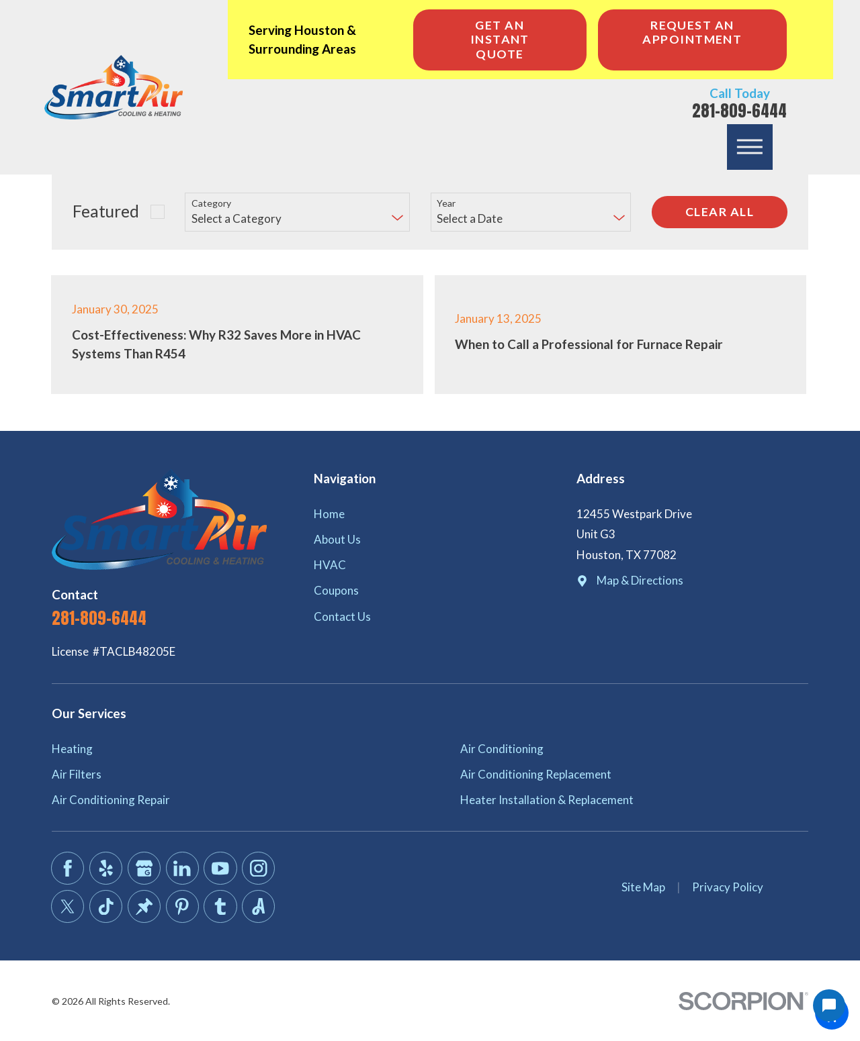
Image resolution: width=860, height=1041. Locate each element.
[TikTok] (105, 906)
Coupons (336, 590)
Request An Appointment (692, 32)
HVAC (330, 565)
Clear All (719, 211)
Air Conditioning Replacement (535, 774)
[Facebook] (67, 868)
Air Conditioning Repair (111, 800)
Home (329, 514)
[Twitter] (67, 906)
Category (211, 203)
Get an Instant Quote (499, 39)
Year (446, 203)
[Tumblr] (220, 906)
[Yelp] (105, 868)
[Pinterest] (182, 906)
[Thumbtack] (144, 906)
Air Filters (76, 774)
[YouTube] (220, 868)
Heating (72, 749)
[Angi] (258, 906)
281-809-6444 (739, 111)
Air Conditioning (502, 749)
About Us (337, 539)
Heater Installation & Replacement (547, 800)
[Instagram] (258, 868)
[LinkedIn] (182, 868)
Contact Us (342, 616)
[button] (750, 147)
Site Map (643, 887)
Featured (106, 211)
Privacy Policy (727, 887)
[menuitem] (430, 514)
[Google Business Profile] (144, 868)
